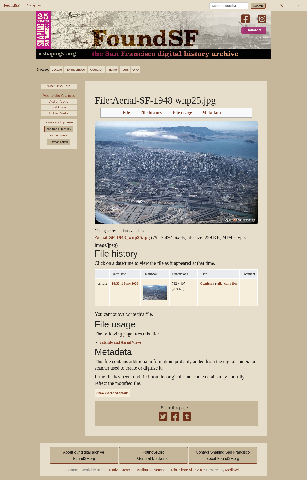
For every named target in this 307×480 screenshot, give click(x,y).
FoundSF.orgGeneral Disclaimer (153, 455)
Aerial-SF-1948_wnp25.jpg (122, 237)
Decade (56, 69)
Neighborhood (75, 69)
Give (135, 69)
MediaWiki (233, 470)
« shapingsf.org (57, 54)
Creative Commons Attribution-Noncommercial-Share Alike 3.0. (155, 470)
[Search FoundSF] (228, 5)
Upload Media (58, 113)
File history (151, 112)
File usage (182, 112)
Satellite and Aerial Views (121, 342)
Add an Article (58, 101)
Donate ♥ (253, 30)
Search (258, 6)
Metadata (211, 112)
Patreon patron (59, 141)
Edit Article (59, 107)
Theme (112, 69)
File (126, 112)
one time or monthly (59, 128)
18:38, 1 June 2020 (125, 283)
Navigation (34, 5)
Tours (125, 69)
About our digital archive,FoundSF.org (84, 455)
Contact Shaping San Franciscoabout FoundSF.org (223, 455)
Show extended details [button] (112, 393)
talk (219, 283)
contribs (230, 283)
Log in (299, 5)
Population (96, 69)
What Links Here (58, 86)
